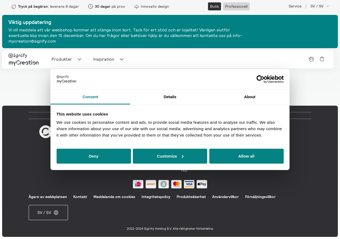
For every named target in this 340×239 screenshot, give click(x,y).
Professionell (236, 6)
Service (295, 6)
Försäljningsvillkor (260, 197)
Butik (214, 6)
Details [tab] (170, 96)
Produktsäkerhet (191, 197)
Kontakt (80, 197)
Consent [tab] (90, 96)
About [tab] (250, 96)
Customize (170, 156)
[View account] (311, 59)
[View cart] (322, 59)
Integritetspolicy (156, 197)
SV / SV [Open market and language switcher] (320, 6)
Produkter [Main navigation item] (67, 59)
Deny (94, 156)
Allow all (246, 156)
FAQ (184, 170)
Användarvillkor (225, 197)
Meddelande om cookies (114, 197)
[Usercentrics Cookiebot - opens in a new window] (260, 79)
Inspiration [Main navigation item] (109, 59)
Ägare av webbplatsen (48, 197)
